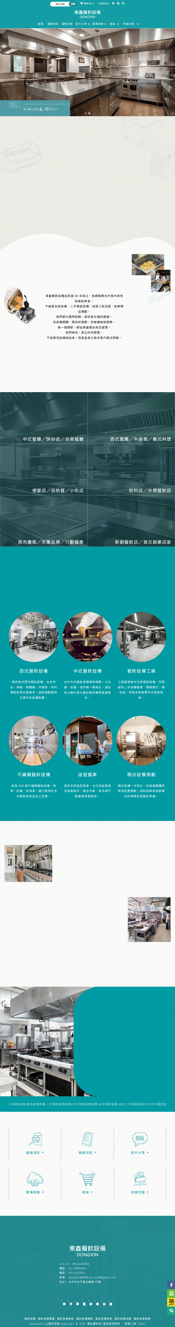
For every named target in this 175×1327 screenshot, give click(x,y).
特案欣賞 (110, 1301)
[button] (86, 113)
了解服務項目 (87, 196)
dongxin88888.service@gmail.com (92, 1277)
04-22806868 (77, 1268)
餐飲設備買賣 (46, 1319)
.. (122, 1324)
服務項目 (77, 1301)
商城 (104, 1301)
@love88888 (81, 1264)
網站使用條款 (111, 1324)
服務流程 (84, 1301)
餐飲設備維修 (65, 1319)
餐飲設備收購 (123, 1319)
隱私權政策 (94, 1324)
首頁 (70, 1301)
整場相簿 (97, 1301)
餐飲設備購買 (84, 1319)
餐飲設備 (30, 1319)
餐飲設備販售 (103, 1319)
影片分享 (90, 1301)
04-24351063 (77, 1273)
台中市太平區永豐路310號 (85, 1282)
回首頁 (64, 1301)
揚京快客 (54, 1324)
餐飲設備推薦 (142, 1319)
